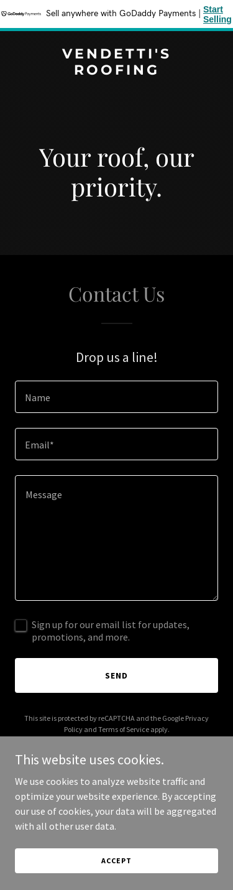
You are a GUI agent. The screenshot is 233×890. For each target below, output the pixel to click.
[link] (116, 71)
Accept (116, 860)
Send (116, 675)
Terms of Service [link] (123, 729)
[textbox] (116, 397)
